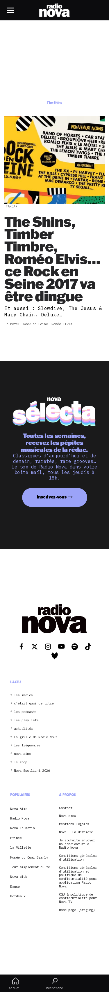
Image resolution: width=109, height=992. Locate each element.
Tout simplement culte (30, 867)
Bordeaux (17, 896)
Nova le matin (22, 828)
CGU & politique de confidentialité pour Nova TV (78, 898)
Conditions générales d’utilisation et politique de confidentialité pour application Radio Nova (78, 877)
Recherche (54, 983)
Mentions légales (74, 824)
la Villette (20, 847)
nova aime (22, 754)
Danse (15, 886)
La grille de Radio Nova (36, 737)
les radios (23, 695)
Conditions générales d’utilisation (78, 857)
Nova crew (67, 816)
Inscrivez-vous (52, 497)
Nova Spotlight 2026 (32, 771)
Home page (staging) (77, 910)
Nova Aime (18, 808)
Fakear (11, 206)
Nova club (18, 876)
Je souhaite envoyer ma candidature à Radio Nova (77, 844)
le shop (20, 762)
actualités (23, 729)
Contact (65, 808)
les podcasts (25, 712)
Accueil (15, 983)
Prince (16, 838)
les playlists (26, 720)
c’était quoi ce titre (34, 703)
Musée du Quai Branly (29, 857)
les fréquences (27, 745)
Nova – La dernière (76, 832)
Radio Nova (19, 818)
